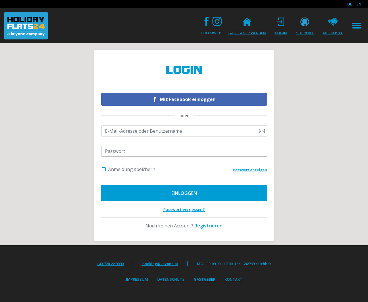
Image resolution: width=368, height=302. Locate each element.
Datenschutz (171, 279)
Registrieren (208, 226)
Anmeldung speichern (131, 169)
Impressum (137, 279)
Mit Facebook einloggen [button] (188, 99)
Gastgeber (204, 279)
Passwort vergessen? (184, 209)
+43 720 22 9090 (110, 263)
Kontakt (233, 279)
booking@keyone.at (160, 263)
